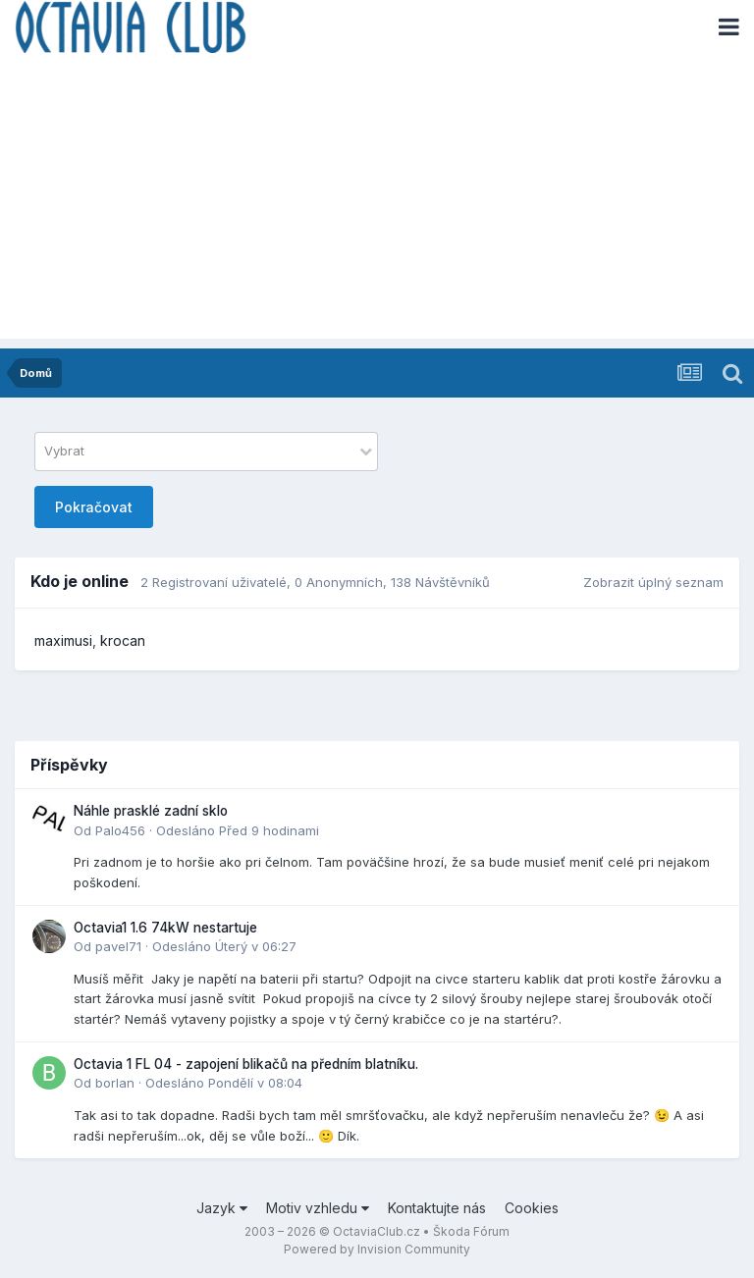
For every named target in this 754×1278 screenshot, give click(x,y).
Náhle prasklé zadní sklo (151, 811)
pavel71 (118, 946)
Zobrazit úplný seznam (653, 582)
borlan (115, 1083)
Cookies (532, 1207)
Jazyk (221, 1207)
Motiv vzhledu (317, 1207)
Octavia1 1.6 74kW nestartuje (165, 927)
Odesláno (237, 830)
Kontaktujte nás (437, 1207)
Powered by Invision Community (377, 1249)
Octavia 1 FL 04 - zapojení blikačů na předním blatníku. (246, 1064)
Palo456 (120, 830)
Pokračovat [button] (94, 507)
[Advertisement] (377, 201)
